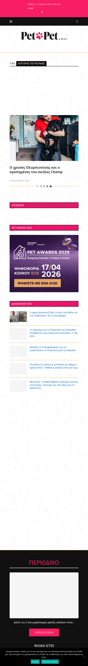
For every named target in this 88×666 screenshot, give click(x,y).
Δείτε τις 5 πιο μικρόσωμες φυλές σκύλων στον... (44, 622)
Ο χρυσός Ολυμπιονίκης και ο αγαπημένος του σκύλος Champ (36, 169)
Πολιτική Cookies (50, 662)
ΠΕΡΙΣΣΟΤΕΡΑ (44, 632)
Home (30, 8)
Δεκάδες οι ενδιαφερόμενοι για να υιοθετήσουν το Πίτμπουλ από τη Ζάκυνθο (54, 349)
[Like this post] (37, 186)
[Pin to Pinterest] (47, 186)
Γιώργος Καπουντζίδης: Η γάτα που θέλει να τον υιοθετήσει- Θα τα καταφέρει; (53, 314)
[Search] (77, 21)
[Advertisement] (44, 91)
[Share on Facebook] (41, 186)
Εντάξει (35, 662)
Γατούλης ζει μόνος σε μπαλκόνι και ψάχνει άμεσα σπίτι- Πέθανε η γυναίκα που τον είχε (52, 368)
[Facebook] (42, 12)
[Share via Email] (51, 186)
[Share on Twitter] (44, 186)
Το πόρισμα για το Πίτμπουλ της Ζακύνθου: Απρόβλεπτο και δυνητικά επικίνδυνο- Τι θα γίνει (50, 333)
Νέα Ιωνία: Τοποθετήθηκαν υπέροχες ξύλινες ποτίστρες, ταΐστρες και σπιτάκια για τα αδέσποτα (53, 385)
